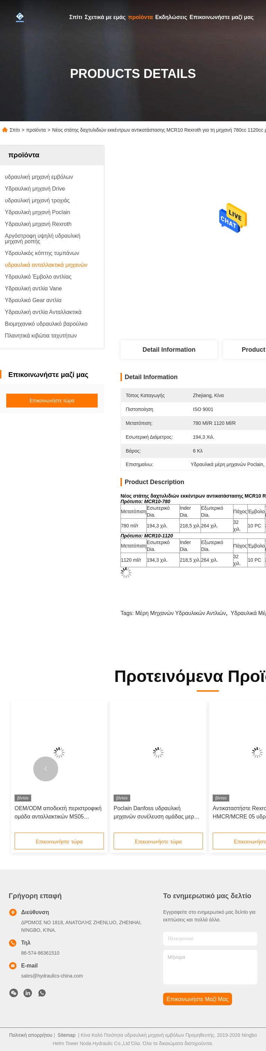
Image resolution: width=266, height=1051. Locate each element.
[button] (45, 768)
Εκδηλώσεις (171, 17)
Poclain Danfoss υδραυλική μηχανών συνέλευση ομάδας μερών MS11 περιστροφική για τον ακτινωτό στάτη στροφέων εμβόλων (157, 813)
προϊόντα (140, 17)
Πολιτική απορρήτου (30, 1035)
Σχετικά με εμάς (105, 17)
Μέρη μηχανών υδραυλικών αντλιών (180, 613)
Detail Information (168, 349)
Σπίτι (75, 17)
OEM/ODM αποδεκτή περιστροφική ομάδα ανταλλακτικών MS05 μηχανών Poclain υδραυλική (58, 813)
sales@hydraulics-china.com (52, 976)
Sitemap (66, 1035)
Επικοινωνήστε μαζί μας (221, 17)
